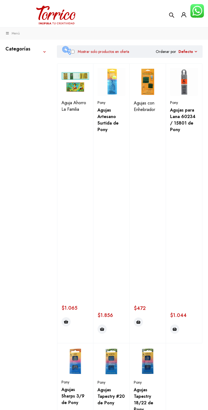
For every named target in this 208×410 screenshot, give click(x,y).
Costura (14, 86)
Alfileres (23, 178)
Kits (9, 258)
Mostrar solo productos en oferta (100, 51)
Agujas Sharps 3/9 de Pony (72, 220)
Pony (101, 102)
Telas (15, 97)
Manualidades (20, 73)
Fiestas (12, 290)
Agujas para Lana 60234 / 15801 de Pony (183, 120)
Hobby (12, 246)
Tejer (10, 61)
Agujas (23, 189)
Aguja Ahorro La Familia (73, 106)
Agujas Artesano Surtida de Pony (108, 120)
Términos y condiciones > (102, 393)
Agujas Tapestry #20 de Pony (111, 220)
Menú (12, 33)
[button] (66, 146)
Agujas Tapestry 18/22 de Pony (143, 224)
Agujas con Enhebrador (144, 106)
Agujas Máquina (31, 216)
